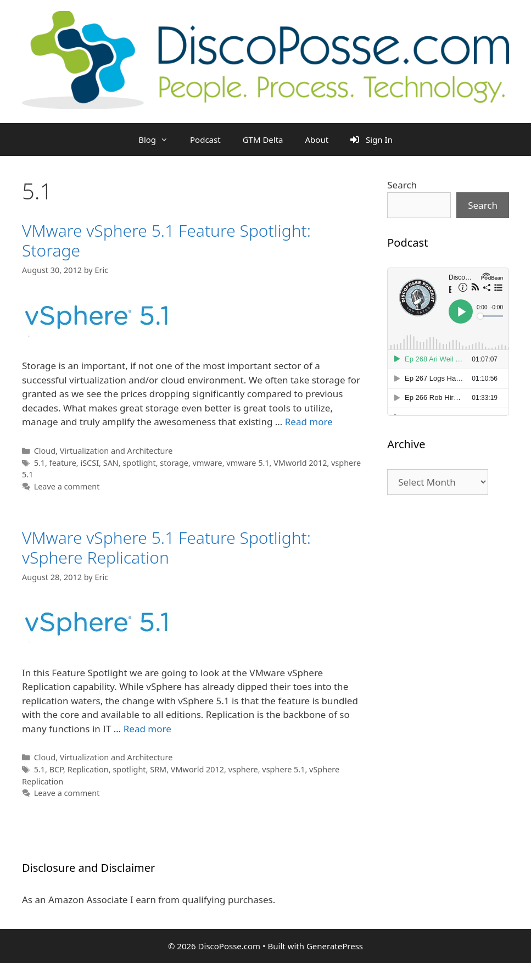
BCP (56, 769)
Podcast (205, 139)
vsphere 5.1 (283, 769)
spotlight (138, 463)
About (317, 139)
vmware (207, 463)
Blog (158, 139)
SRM (158, 769)
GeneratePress (334, 945)
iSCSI (89, 463)
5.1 (39, 463)
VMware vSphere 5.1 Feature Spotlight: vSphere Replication (166, 547)
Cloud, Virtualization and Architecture (103, 451)
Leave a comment (67, 486)
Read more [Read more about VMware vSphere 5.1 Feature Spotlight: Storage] (309, 421)
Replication (88, 769)
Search (402, 185)
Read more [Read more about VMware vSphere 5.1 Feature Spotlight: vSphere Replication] (147, 728)
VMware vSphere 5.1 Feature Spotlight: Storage (166, 240)
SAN (111, 463)
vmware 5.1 (247, 463)
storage (174, 463)
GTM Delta (263, 139)
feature (62, 463)
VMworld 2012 (300, 463)
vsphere (243, 769)
